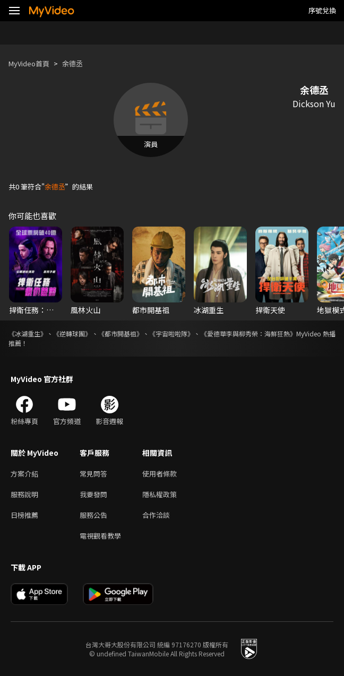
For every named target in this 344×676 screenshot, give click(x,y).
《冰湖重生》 (27, 333)
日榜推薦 (24, 515)
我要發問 (93, 494)
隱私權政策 (159, 494)
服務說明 (24, 494)
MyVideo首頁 (28, 63)
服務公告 (93, 515)
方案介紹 (24, 474)
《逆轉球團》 (72, 333)
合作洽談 (156, 515)
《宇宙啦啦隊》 (171, 333)
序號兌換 (322, 10)
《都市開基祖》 (120, 333)
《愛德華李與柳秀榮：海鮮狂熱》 (248, 333)
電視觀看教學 (100, 536)
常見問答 (93, 474)
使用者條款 (159, 474)
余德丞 (72, 63)
